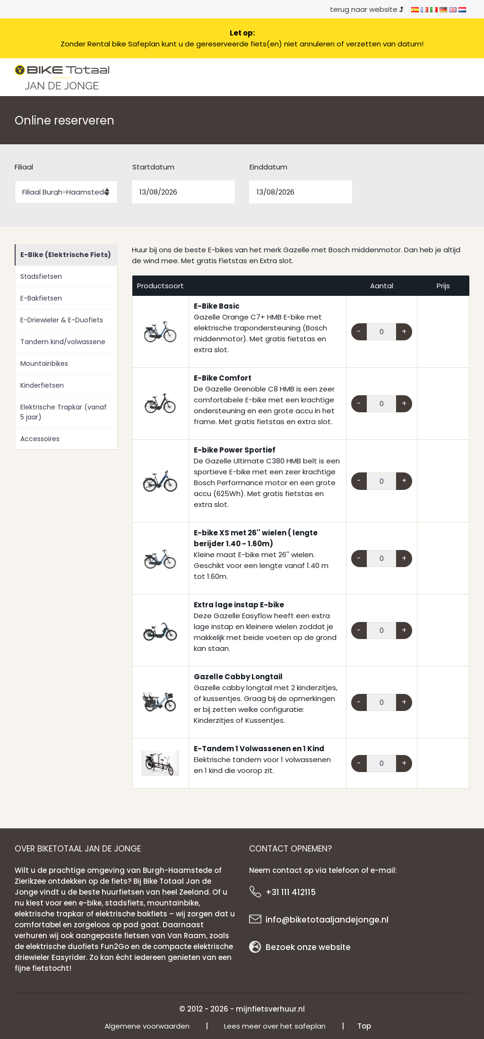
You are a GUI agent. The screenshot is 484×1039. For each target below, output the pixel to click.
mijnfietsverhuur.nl (270, 1009)
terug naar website (367, 9)
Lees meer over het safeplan (275, 1026)
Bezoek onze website (308, 947)
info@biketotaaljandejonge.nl (327, 919)
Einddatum (268, 167)
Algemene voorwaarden (147, 1026)
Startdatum (153, 167)
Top (364, 1026)
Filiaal (24, 167)
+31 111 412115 (291, 892)
